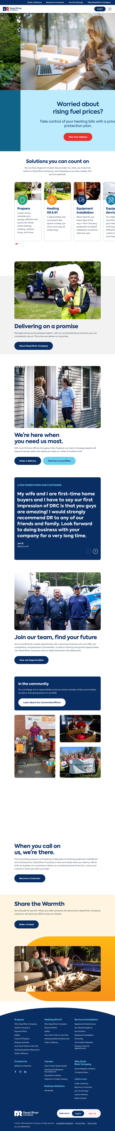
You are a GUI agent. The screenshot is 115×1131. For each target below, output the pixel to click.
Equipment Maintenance (85, 1024)
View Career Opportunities (55, 1066)
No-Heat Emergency (83, 1027)
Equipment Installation (84, 1035)
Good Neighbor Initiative (85, 1068)
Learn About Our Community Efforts (42, 702)
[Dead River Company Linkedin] (25, 1071)
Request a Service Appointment (82, 1047)
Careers (48, 1061)
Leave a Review (81, 1094)
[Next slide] (95, 551)
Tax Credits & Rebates (84, 1042)
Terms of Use (92, 1123)
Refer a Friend (26, 924)
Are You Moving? (76, 2)
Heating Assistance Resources (26, 1050)
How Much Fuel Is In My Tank (26, 1046)
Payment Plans (20, 1031)
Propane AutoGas (21, 1042)
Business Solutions (54, 1086)
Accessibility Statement (64, 1123)
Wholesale (48, 1090)
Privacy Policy (80, 1123)
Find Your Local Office (59, 460)
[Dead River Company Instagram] (20, 1071)
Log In (100, 9)
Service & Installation (86, 1019)
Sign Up (92, 1113)
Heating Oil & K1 (53, 1019)
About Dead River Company (33, 345)
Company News (81, 1072)
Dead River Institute (52, 1075)
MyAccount (64, 1113)
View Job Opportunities (31, 660)
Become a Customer (55, 2)
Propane (19, 1019)
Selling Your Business (22, 1066)
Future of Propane (22, 1038)
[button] (16, 243)
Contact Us (20, 1061)
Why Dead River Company (99, 2)
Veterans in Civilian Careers (55, 1079)
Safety (17, 1035)
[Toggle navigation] (110, 9)
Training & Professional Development (53, 1070)
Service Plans (80, 1031)
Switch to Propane (22, 1027)
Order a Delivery (34, 2)
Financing (79, 1038)
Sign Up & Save (57, 134)
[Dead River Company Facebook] (15, 1071)
